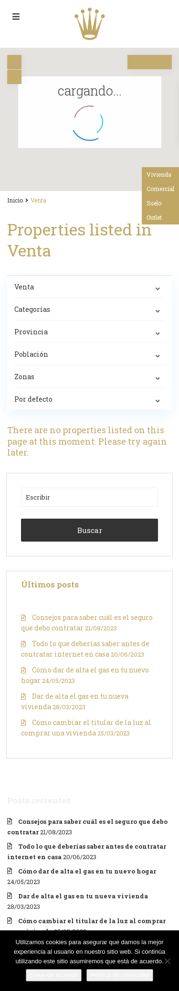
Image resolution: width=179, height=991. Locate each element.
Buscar (89, 530)
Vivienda (159, 174)
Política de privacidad (119, 975)
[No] (167, 961)
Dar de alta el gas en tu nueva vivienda (83, 896)
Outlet (154, 217)
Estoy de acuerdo (54, 975)
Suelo (154, 203)
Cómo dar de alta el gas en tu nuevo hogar (87, 871)
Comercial (160, 188)
